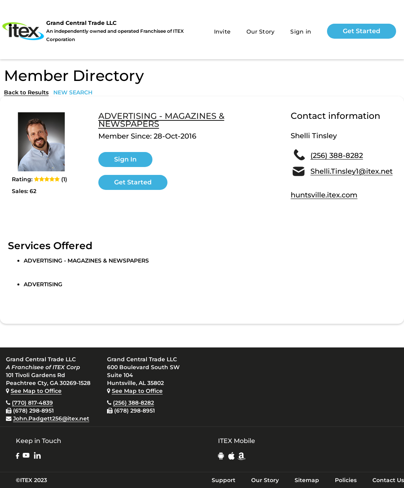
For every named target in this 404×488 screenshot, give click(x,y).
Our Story (260, 31)
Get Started (361, 31)
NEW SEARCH (72, 92)
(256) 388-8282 (336, 156)
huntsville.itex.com (324, 195)
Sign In (125, 159)
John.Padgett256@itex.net (51, 418)
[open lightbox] (41, 141)
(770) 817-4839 (32, 402)
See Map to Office (36, 390)
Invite (222, 31)
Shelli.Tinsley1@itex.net (351, 171)
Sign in (300, 31)
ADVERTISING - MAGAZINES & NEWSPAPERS (161, 120)
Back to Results (26, 92)
